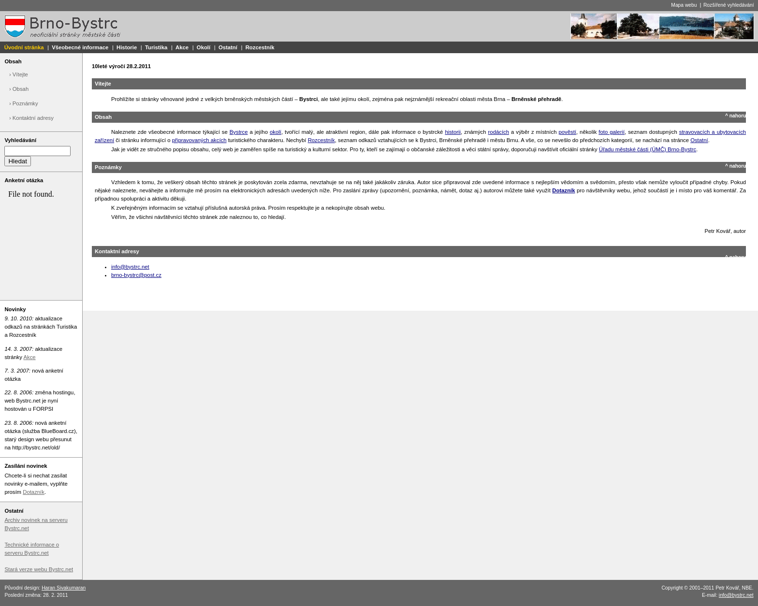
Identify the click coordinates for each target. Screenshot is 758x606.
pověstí (567, 132)
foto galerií (611, 132)
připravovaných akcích (199, 140)
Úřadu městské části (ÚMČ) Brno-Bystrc (647, 149)
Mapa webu (684, 5)
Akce (182, 47)
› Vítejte (18, 74)
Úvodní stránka (24, 47)
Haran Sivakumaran (64, 588)
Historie (127, 47)
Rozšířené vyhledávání (728, 5)
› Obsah (19, 89)
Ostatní (228, 47)
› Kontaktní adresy (31, 118)
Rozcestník (260, 47)
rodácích (498, 132)
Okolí (203, 47)
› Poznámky (23, 103)
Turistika (156, 47)
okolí (275, 132)
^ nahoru (735, 115)
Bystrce (239, 132)
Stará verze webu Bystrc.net (38, 569)
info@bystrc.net (130, 267)
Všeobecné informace (80, 47)
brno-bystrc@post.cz (136, 275)
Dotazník (33, 492)
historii (453, 132)
